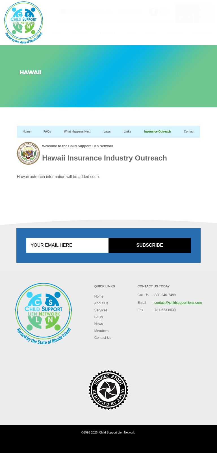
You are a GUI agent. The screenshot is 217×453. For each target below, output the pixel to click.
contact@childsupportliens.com (89, 11)
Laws (107, 131)
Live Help (194, 8)
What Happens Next (77, 131)
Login (184, 18)
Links (127, 131)
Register (203, 18)
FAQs (130, 32)
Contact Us (203, 32)
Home (56, 32)
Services (107, 32)
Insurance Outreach (157, 131)
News (150, 32)
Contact (189, 131)
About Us (80, 32)
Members (174, 32)
